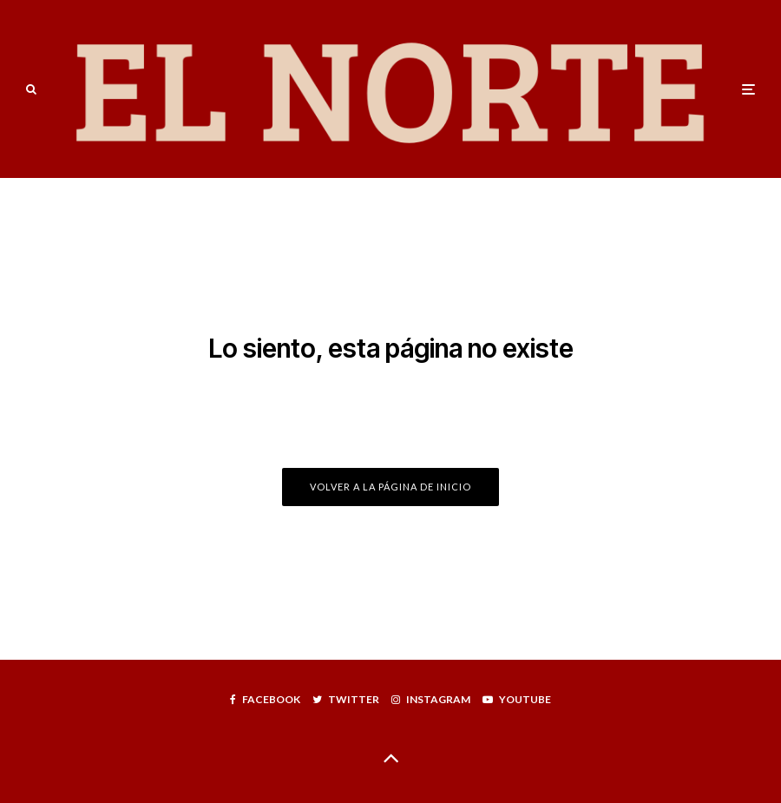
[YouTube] (516, 699)
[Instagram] (430, 699)
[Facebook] (265, 699)
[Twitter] (345, 699)
